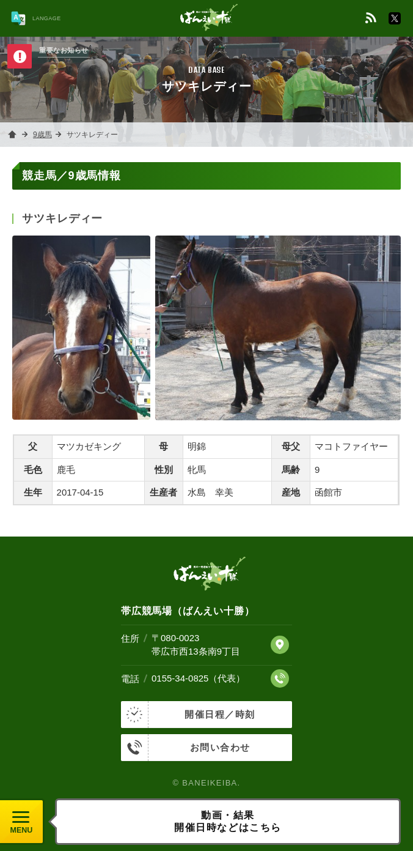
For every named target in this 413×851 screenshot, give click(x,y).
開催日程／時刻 (188, 714)
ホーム (12, 134)
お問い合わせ (185, 747)
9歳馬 (42, 134)
